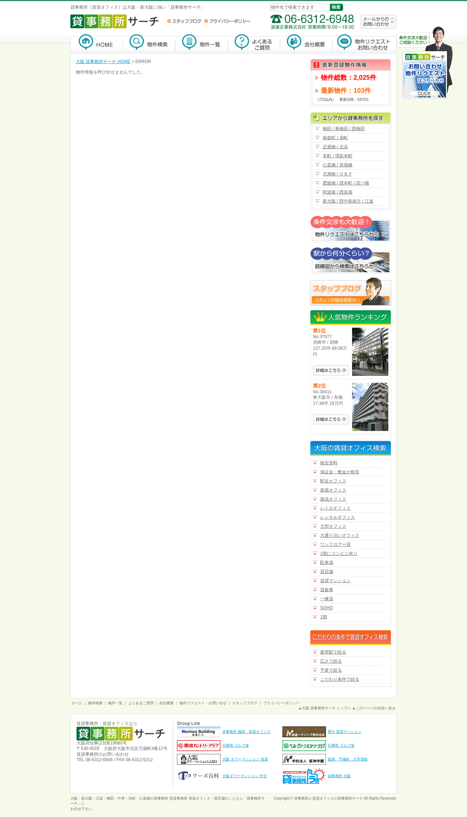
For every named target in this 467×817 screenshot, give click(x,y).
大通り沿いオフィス (339, 535)
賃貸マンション (335, 580)
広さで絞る (331, 661)
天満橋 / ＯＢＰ (337, 174)
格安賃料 (329, 462)
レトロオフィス (335, 508)
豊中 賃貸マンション (344, 732)
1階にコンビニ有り (339, 553)
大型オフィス (333, 526)
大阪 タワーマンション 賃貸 (245, 759)
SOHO (326, 607)
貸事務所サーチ (350, 798)
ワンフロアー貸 (335, 544)
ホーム (76, 703)
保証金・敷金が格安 (339, 471)
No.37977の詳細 (331, 370)
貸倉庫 (326, 589)
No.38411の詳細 (331, 419)
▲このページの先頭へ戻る (374, 708)
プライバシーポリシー (227, 21)
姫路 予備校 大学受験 (348, 759)
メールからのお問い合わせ (378, 21)
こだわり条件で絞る (339, 679)
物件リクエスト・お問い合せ (203, 703)
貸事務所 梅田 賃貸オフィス (246, 732)
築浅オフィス (333, 499)
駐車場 (326, 562)
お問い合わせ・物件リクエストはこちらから (425, 63)
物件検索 (149, 43)
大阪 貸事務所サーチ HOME (103, 61)
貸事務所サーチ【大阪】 (96, 43)
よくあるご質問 (254, 43)
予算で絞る (331, 670)
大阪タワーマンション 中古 (244, 776)
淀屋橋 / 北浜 (335, 146)
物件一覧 (201, 43)
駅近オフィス (333, 481)
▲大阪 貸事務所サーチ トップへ (324, 708)
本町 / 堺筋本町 (337, 155)
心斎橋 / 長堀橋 (337, 164)
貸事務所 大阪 (339, 776)
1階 (323, 616)
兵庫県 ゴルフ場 (235, 745)
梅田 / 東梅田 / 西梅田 (344, 128)
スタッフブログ (184, 21)
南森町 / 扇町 (335, 137)
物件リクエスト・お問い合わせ (365, 43)
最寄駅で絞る (333, 652)
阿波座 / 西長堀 (337, 192)
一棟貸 (326, 598)
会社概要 (306, 43)
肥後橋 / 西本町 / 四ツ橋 (346, 183)
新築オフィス (333, 490)
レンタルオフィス (337, 517)
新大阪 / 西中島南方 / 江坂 (348, 201)
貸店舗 (326, 571)
